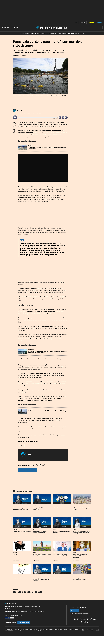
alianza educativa (62, 33)
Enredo (15, 554)
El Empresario (26, 606)
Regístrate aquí (74, 610)
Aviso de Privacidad (18, 611)
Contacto (41, 611)
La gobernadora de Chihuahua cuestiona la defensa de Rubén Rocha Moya (80, 556)
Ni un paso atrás (17, 578)
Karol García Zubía (77, 513)
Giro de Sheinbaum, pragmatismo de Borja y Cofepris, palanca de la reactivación (81, 533)
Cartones (15, 552)
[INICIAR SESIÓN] (101, 27)
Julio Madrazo (36, 513)
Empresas (74, 506)
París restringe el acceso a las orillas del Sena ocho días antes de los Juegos (47, 411)
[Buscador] (15, 27)
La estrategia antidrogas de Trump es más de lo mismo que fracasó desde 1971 (42, 579)
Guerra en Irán (41, 33)
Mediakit (14, 609)
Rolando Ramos (76, 560)
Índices (77, 33)
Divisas (82, 33)
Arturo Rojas (56, 560)
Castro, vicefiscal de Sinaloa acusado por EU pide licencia (60, 555)
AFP (21, 110)
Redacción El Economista (58, 513)
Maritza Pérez (36, 560)
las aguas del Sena (50, 124)
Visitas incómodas (57, 578)
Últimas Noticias (24, 33)
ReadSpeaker (55, 118)
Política (34, 552)
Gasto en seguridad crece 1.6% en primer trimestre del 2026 (81, 578)
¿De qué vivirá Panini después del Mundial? (61, 532)
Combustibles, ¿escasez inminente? (22, 531)
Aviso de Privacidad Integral (31, 611)
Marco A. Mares (17, 537)
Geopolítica (31, 349)
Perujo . (16, 583)
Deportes (30, 145)
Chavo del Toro (17, 560)
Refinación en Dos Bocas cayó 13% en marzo (81, 508)
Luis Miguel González (18, 513)
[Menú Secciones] (5, 27)
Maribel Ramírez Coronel (78, 537)
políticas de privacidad (84, 613)
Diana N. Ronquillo (37, 537)
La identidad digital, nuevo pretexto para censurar (40, 532)
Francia (21, 445)
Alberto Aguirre (56, 583)
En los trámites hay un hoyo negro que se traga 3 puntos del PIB (22, 508)
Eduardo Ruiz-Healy (37, 583)
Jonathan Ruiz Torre (57, 537)
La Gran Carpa (56, 508)
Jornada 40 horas (51, 33)
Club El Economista (35, 606)
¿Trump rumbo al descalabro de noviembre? (41, 508)
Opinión (15, 506)
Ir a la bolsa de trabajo (24, 622)
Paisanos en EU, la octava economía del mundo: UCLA (42, 555)
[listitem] (15, 117)
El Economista (18, 606)
